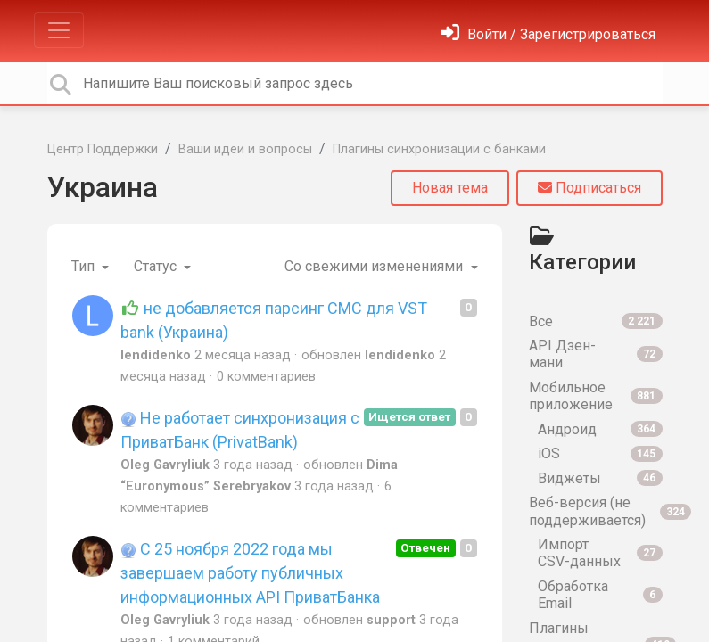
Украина (102, 187)
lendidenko (155, 355)
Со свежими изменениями (375, 266)
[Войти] (548, 34)
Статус (157, 266)
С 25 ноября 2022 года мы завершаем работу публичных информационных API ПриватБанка (250, 572)
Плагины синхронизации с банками (439, 149)
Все (596, 321)
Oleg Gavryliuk (165, 465)
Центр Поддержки (102, 149)
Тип (84, 266)
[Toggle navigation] (59, 30)
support (391, 620)
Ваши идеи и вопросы (245, 149)
